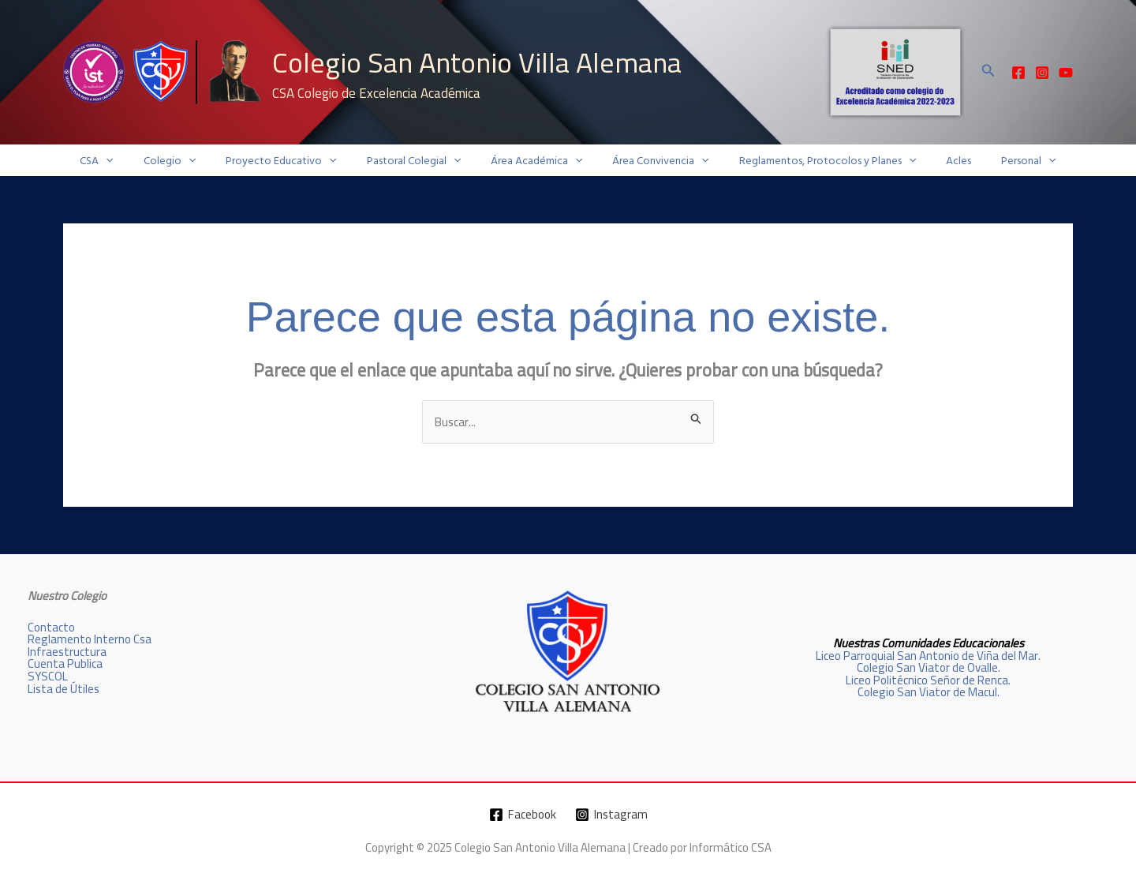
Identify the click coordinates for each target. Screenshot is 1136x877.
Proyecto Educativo (296, 161)
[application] (137, 161)
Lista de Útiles (63, 687)
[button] (988, 72)
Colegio (193, 161)
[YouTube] (1066, 73)
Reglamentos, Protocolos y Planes (811, 161)
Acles (934, 161)
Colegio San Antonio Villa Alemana (477, 62)
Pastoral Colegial (422, 161)
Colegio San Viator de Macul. (928, 691)
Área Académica (536, 161)
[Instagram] (1042, 73)
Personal (997, 161)
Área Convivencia (652, 161)
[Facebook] (1018, 73)
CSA (127, 161)
